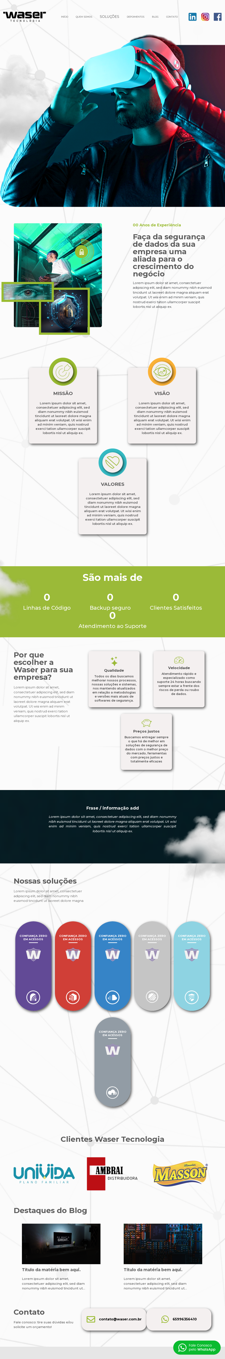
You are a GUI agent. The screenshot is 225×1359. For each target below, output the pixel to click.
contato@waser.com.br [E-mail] (114, 1319)
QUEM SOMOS (84, 16)
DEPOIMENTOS (135, 16)
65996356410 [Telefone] (179, 1319)
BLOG (155, 16)
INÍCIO (64, 16)
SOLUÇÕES (109, 17)
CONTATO (172, 16)
